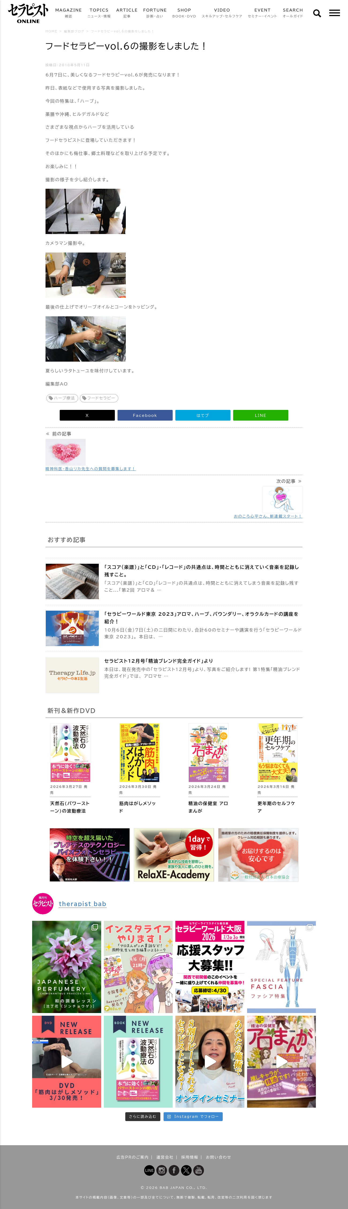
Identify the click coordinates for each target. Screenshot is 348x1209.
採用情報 (189, 1157)
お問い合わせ (218, 1157)
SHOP (184, 13)
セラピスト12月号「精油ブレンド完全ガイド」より (158, 661)
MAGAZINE (68, 13)
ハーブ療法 (64, 398)
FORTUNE (155, 13)
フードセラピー (102, 398)
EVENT (262, 13)
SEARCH (293, 13)
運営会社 (165, 1157)
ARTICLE (127, 13)
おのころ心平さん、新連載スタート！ (268, 516)
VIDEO (222, 13)
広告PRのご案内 (133, 1157)
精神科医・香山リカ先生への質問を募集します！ (91, 469)
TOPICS (99, 13)
